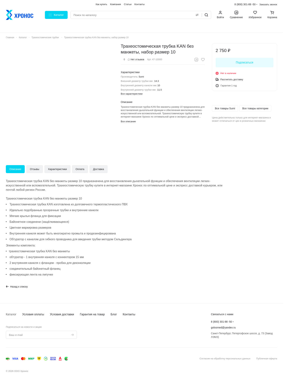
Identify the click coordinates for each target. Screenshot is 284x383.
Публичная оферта (266, 358)
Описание (15, 169)
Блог (114, 314)
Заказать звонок (268, 4)
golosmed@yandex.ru (223, 327)
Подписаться (244, 62)
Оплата (80, 169)
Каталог (11, 314)
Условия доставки (62, 314)
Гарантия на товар (92, 314)
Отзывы (34, 169)
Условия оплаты (33, 314)
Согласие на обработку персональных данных (225, 358)
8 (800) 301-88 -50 (245, 4)
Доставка (98, 169)
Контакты (129, 314)
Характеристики (57, 169)
